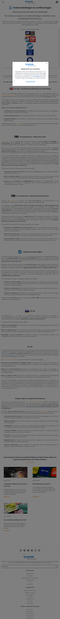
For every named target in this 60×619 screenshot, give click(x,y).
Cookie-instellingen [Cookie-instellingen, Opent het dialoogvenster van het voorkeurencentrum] (30, 81)
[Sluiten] (46, 63)
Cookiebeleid (36, 76)
